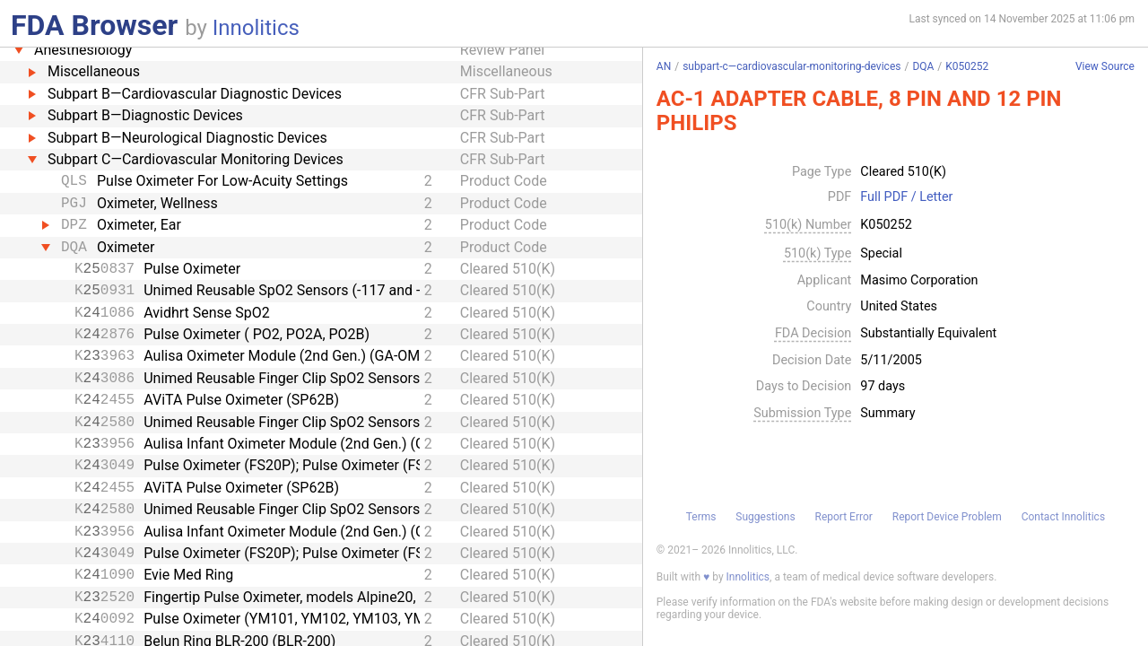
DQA (923, 66)
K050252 (966, 66)
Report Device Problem (947, 517)
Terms (701, 517)
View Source (1105, 67)
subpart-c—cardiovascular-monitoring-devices (791, 66)
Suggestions (765, 517)
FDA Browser (94, 25)
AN (664, 66)
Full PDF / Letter (906, 197)
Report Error (843, 517)
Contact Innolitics (1063, 517)
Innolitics (256, 27)
